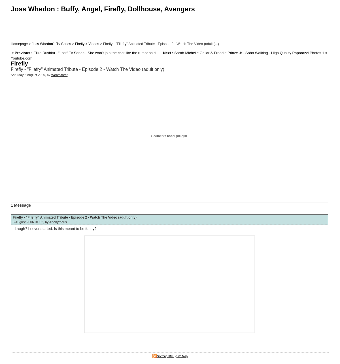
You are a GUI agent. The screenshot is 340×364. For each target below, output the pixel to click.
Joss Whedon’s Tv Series (51, 44)
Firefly (80, 44)
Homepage (19, 44)
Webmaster (59, 75)
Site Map (182, 356)
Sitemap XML (163, 356)
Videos (93, 44)
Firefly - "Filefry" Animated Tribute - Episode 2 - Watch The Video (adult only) (75, 217)
